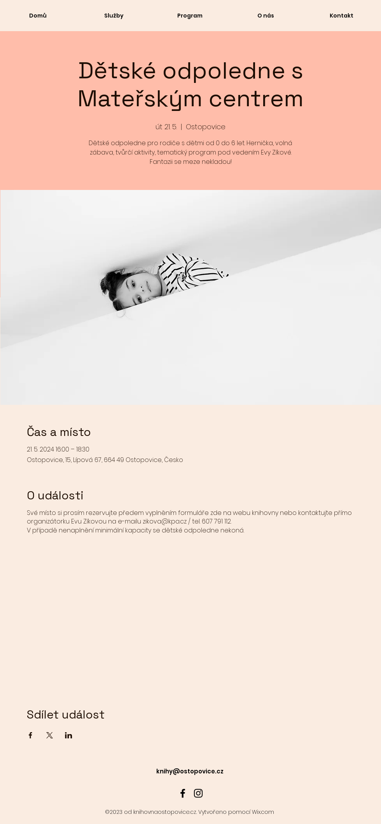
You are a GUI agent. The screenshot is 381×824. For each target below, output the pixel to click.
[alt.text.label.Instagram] (198, 793)
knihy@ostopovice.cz (190, 771)
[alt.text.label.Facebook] (183, 793)
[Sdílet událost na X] (49, 735)
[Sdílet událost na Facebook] (30, 735)
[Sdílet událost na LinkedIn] (68, 735)
